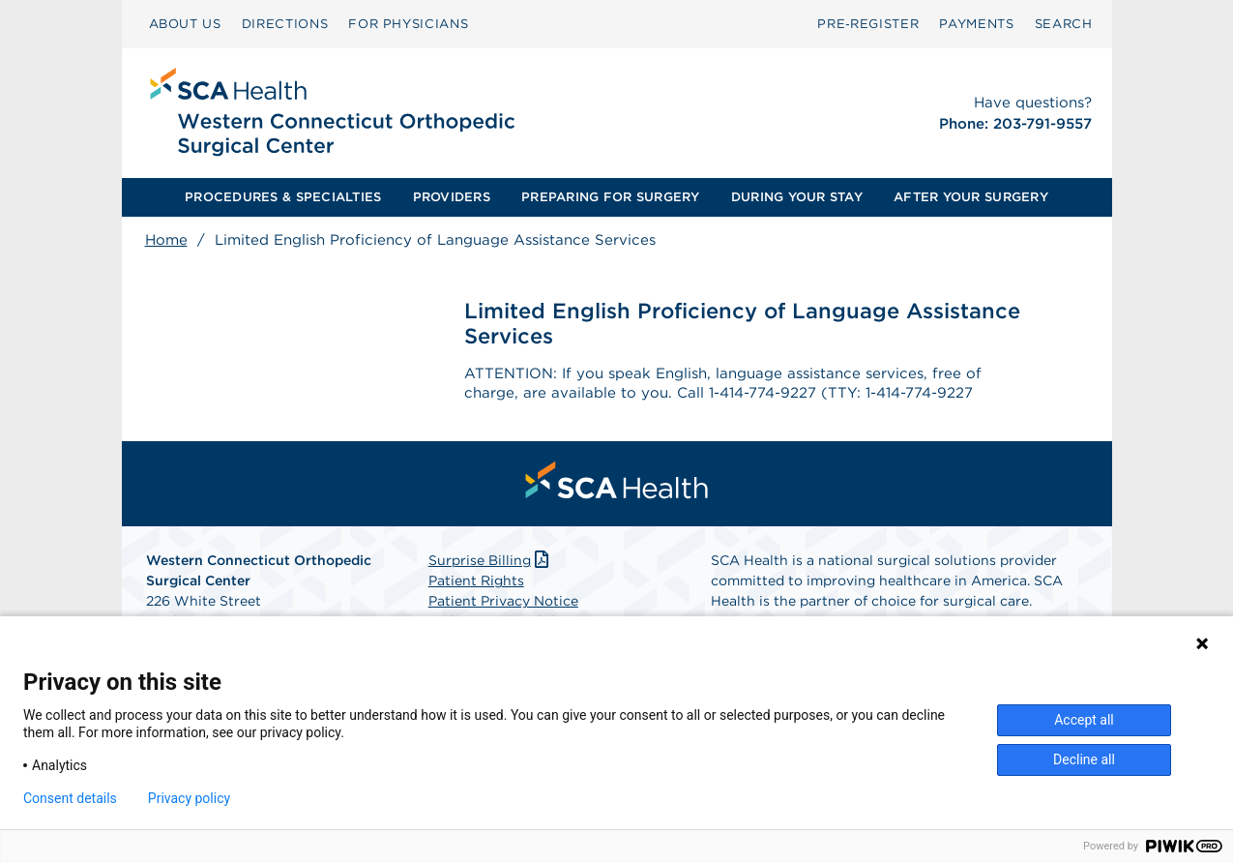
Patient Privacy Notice (503, 604)
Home (166, 240)
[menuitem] (185, 24)
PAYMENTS (976, 23)
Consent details (70, 798)
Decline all (1084, 759)
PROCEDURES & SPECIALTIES (283, 197)
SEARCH (1064, 23)
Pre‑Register (868, 23)
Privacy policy (189, 798)
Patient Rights (476, 584)
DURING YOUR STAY (797, 197)
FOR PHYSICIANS (408, 23)
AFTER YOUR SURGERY (971, 197)
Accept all (1084, 720)
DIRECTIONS (285, 23)
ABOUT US (185, 23)
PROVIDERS (451, 197)
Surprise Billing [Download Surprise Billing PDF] (490, 564)
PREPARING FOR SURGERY (610, 197)
